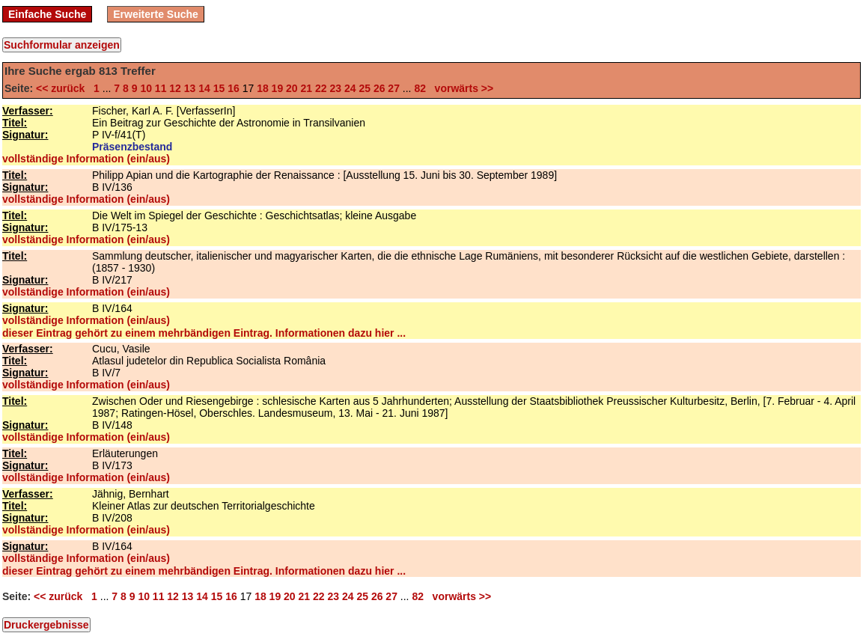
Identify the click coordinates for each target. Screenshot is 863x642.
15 (219, 88)
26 (379, 88)
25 (364, 88)
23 (335, 88)
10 (146, 88)
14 (204, 88)
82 (420, 88)
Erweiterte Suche (155, 14)
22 (321, 88)
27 (394, 88)
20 (292, 88)
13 (190, 88)
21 (307, 88)
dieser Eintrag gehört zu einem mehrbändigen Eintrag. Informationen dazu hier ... (204, 333)
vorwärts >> (461, 88)
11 (161, 88)
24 (350, 88)
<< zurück (63, 88)
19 (278, 88)
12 (175, 88)
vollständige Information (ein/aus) (86, 159)
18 (263, 88)
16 (234, 88)
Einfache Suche (47, 14)
